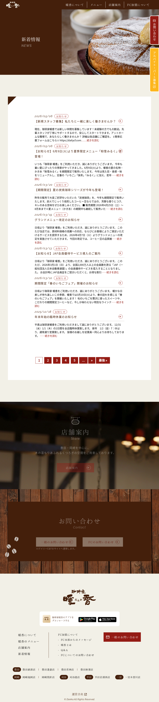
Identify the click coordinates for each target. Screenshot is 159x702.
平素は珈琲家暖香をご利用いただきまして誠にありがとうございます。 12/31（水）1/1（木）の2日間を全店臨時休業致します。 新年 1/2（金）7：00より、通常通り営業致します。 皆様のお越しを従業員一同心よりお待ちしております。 (79, 330)
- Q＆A (63, 649)
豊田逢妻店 (48, 670)
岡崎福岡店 (29, 677)
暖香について (75, 4)
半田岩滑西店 (102, 677)
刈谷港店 (75, 677)
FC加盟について (138, 4)
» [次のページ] (92, 360)
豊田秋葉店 (86, 670)
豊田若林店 (67, 670)
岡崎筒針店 (48, 677)
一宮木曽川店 (133, 677)
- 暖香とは (65, 644)
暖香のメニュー (28, 641)
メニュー (96, 4)
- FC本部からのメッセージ (74, 639)
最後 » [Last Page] (103, 360)
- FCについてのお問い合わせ (76, 654)
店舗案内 (115, 4)
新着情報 (24, 653)
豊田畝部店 (29, 670)
